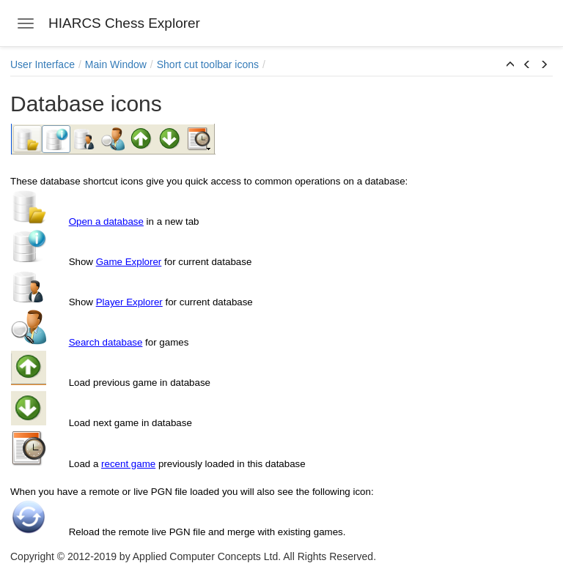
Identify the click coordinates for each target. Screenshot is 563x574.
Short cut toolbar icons (208, 64)
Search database (106, 342)
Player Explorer (129, 302)
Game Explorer (129, 261)
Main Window (116, 64)
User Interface (42, 64)
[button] (510, 65)
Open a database (106, 221)
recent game (128, 463)
